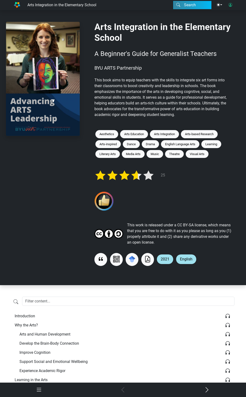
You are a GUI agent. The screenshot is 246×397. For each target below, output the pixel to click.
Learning (211, 144)
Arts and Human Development (44, 334)
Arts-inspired (108, 144)
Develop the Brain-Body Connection (49, 343)
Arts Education (134, 134)
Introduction (25, 316)
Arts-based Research (199, 134)
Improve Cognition (34, 352)
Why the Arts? (26, 325)
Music (155, 154)
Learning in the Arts (31, 380)
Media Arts (133, 154)
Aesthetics (106, 134)
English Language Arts (180, 144)
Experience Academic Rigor (42, 370)
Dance (131, 144)
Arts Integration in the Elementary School (61, 5)
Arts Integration (164, 134)
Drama (150, 144)
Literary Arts (107, 154)
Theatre (174, 154)
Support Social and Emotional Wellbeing (53, 361)
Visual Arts (197, 154)
